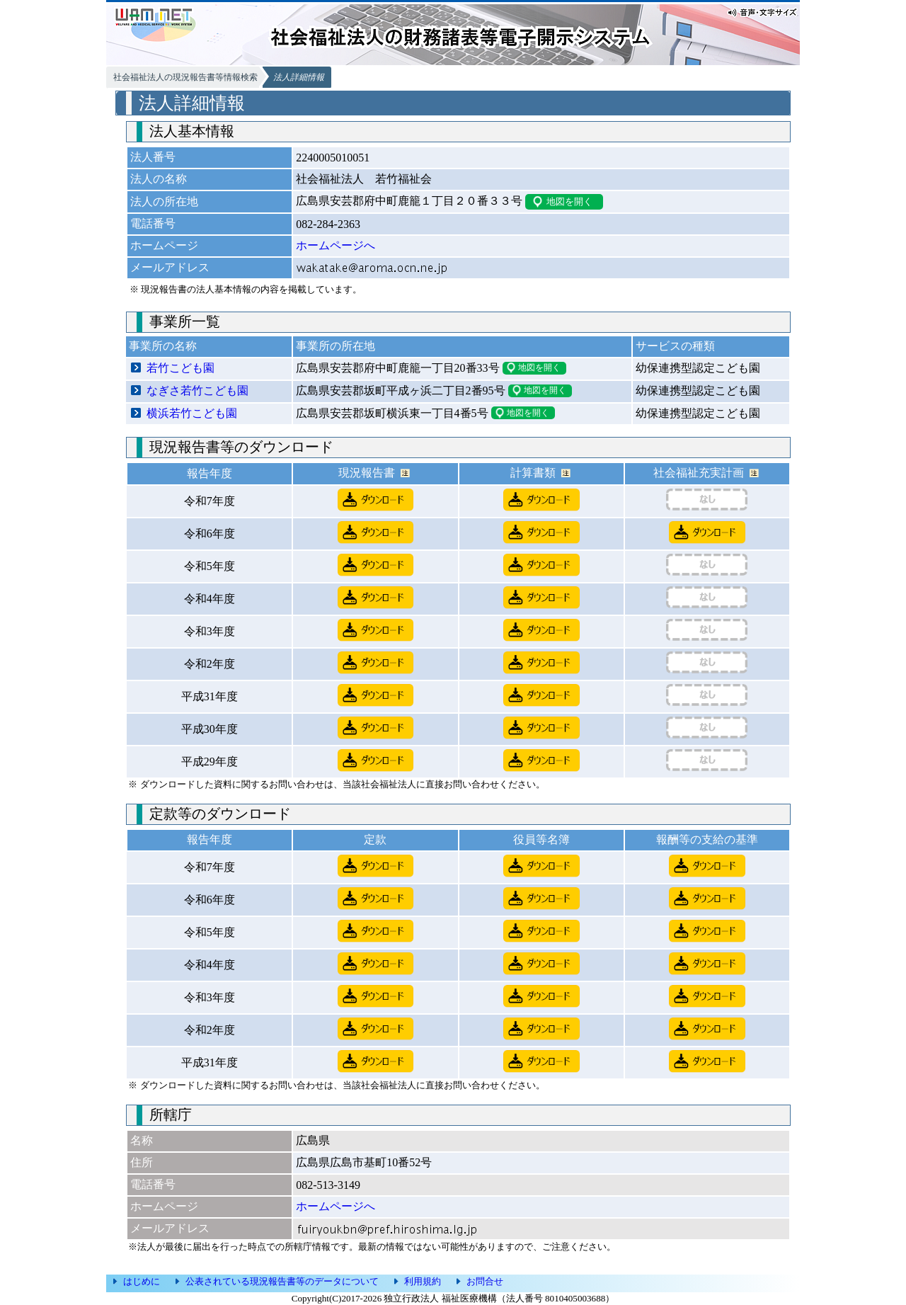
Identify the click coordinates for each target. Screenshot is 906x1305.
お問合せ (484, 1281)
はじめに (141, 1281)
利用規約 (422, 1281)
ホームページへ (335, 245)
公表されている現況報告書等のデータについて (282, 1281)
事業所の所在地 (335, 346)
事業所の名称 (163, 346)
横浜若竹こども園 (192, 413)
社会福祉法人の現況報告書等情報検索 (185, 77)
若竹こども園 (180, 368)
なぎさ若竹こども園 (197, 390)
